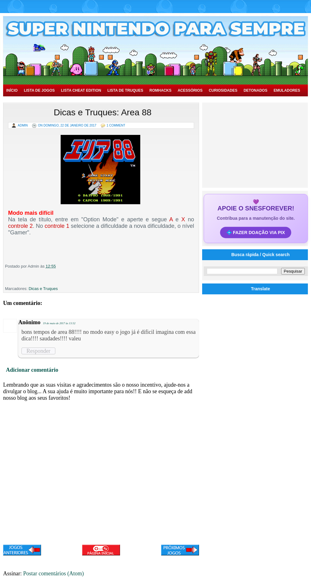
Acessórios (190, 90)
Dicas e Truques (43, 288)
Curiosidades (223, 90)
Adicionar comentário (32, 370)
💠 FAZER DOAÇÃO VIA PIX (255, 232)
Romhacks (160, 90)
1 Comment (116, 125)
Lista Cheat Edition (81, 90)
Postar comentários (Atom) (53, 573)
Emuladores (287, 90)
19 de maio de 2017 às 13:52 (59, 323)
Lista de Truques (125, 90)
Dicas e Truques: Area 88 (102, 112)
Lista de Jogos (39, 90)
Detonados (255, 90)
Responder (38, 351)
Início (12, 90)
